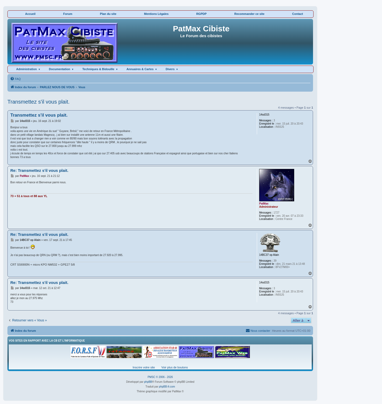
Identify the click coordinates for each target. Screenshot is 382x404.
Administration (26, 69)
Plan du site (108, 13)
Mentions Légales (156, 13)
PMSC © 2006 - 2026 (160, 377)
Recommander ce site (249, 13)
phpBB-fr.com (167, 386)
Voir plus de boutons (174, 367)
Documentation (59, 69)
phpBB (148, 381)
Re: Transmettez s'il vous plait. (39, 170)
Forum (67, 13)
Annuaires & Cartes (140, 69)
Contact (297, 13)
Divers (170, 69)
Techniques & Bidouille (98, 69)
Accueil (30, 13)
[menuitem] (15, 79)
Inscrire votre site (144, 367)
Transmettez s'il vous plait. (38, 102)
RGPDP (201, 13)
